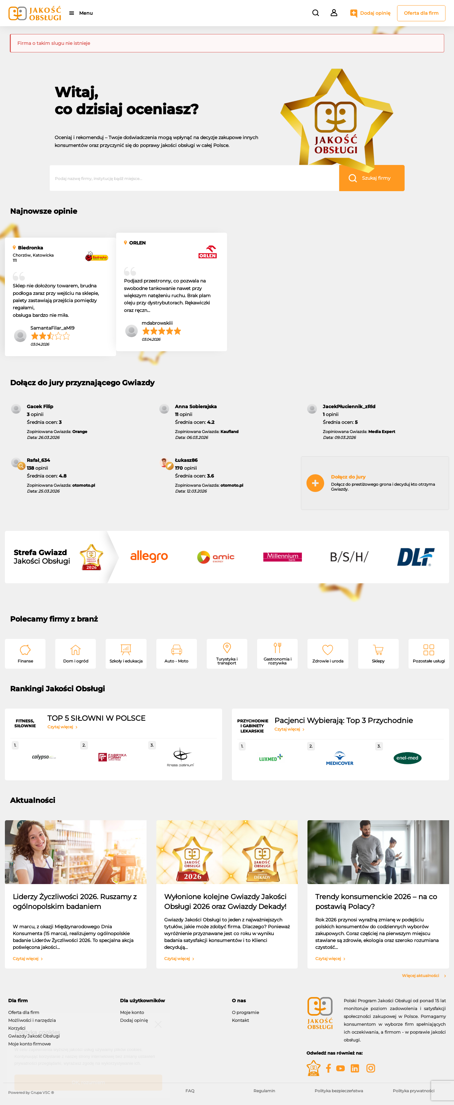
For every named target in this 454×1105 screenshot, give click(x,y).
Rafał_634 (38, 460)
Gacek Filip (40, 406)
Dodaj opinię (375, 13)
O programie (245, 1012)
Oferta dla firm (421, 13)
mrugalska (376, 315)
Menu (86, 13)
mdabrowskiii (157, 323)
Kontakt (240, 1020)
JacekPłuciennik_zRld (349, 406)
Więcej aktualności (424, 976)
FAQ (189, 1090)
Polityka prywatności (413, 1090)
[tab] (59, 1001)
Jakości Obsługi (42, 557)
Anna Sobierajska (196, 406)
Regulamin (264, 1090)
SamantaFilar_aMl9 (52, 328)
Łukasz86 (186, 460)
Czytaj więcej (62, 727)
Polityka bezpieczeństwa (339, 1090)
